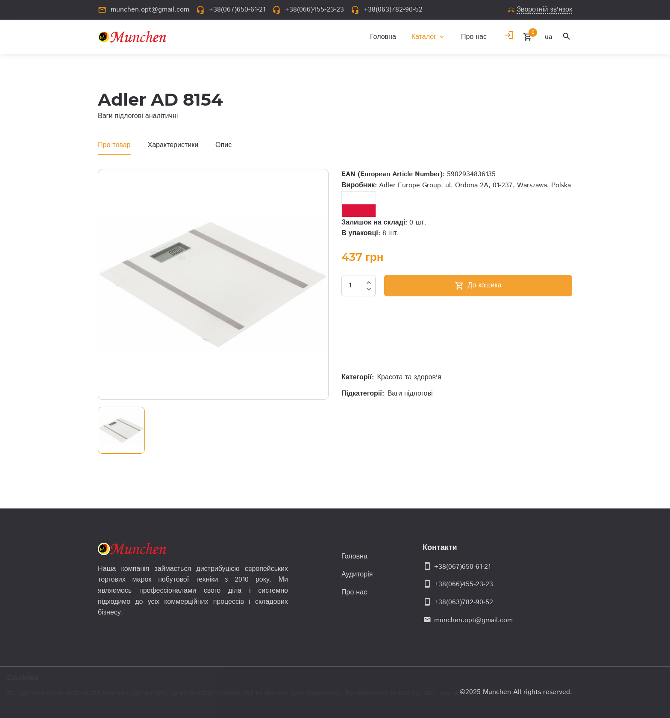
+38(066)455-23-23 (463, 584)
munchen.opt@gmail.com (473, 620)
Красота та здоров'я (409, 377)
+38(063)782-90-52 (463, 602)
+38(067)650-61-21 (462, 567)
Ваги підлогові (410, 394)
